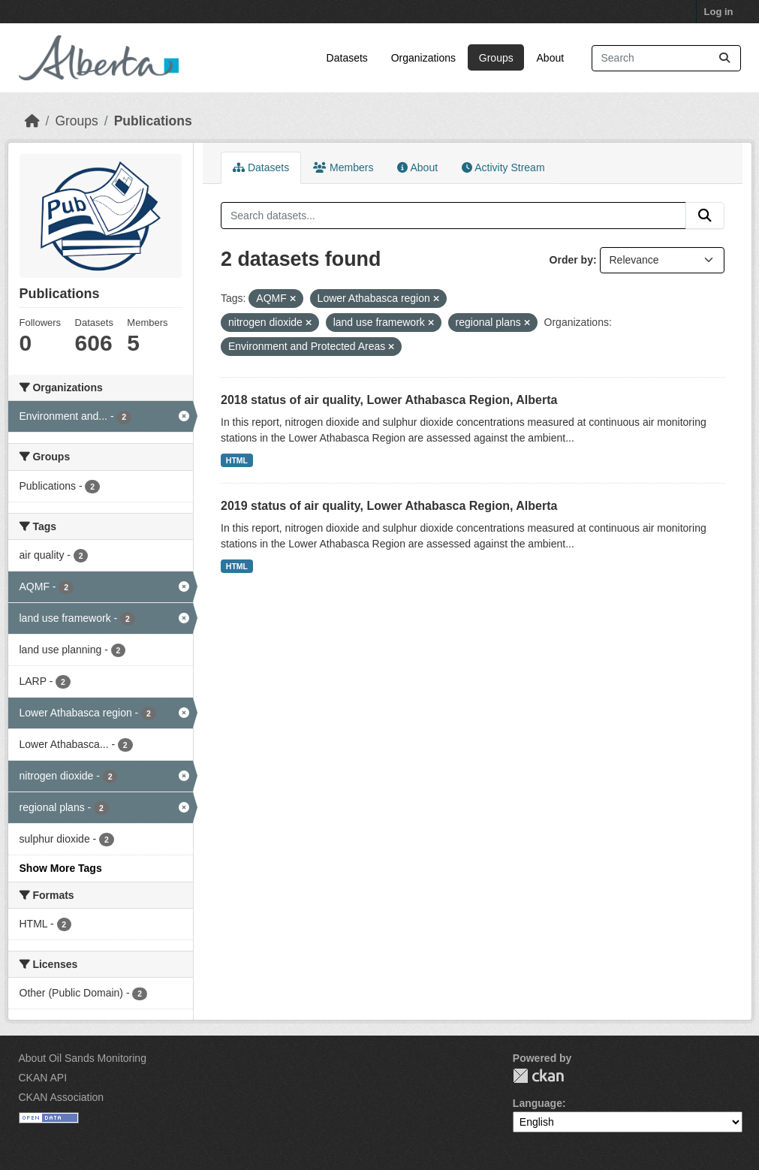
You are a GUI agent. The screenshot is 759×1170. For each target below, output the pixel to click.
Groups (496, 58)
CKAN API (43, 1078)
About (551, 58)
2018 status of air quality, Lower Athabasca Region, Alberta (389, 400)
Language (537, 1103)
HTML (237, 460)
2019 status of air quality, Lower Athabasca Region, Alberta (389, 505)
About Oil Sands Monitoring (82, 1058)
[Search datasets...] (666, 58)
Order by (571, 260)
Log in (718, 11)
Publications (153, 120)
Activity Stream (503, 167)
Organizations (423, 58)
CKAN (538, 1076)
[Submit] (724, 58)
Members (343, 167)
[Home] (32, 120)
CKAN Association (61, 1097)
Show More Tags (61, 868)
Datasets (347, 58)
